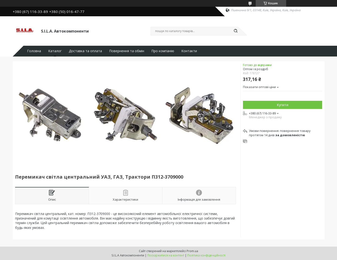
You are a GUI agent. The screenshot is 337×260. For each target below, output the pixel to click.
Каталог (55, 51)
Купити (282, 104)
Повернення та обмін (126, 51)
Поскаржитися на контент (165, 255)
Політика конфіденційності (206, 255)
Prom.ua (192, 251)
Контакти (189, 51)
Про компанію (162, 51)
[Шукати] (236, 31)
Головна (34, 51)
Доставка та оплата (85, 51)
